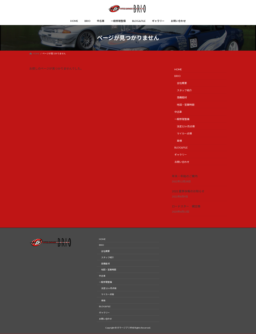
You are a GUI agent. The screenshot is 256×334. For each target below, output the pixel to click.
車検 (179, 140)
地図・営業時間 (185, 104)
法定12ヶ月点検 (186, 126)
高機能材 (182, 97)
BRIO (177, 76)
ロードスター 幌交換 (186, 206)
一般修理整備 (181, 119)
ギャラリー (180, 154)
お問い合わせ (181, 161)
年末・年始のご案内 (185, 176)
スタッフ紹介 (184, 90)
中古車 (178, 111)
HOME (178, 69)
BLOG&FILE (181, 147)
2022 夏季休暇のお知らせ (188, 191)
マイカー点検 (184, 133)
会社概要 (182, 83)
